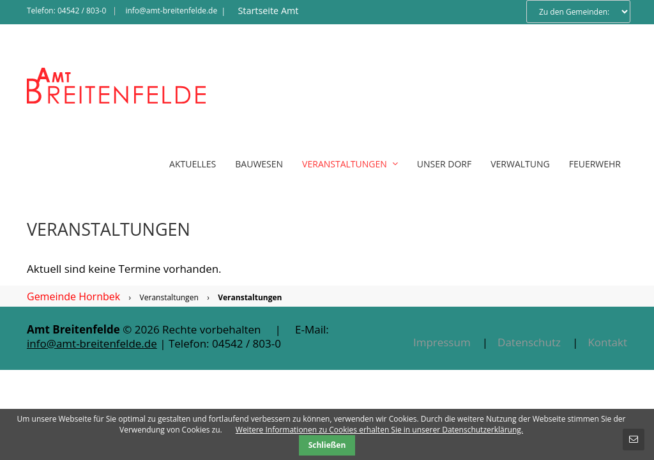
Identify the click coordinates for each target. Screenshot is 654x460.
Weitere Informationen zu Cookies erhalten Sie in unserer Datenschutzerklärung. (379, 429)
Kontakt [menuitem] (607, 342)
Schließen (327, 445)
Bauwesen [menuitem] (259, 164)
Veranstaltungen (169, 297)
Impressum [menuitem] (442, 342)
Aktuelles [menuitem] (192, 164)
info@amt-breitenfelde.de (171, 10)
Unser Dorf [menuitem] (444, 164)
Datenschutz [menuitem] (529, 342)
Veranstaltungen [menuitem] (350, 164)
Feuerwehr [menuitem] (595, 164)
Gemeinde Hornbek (73, 296)
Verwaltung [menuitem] (520, 164)
